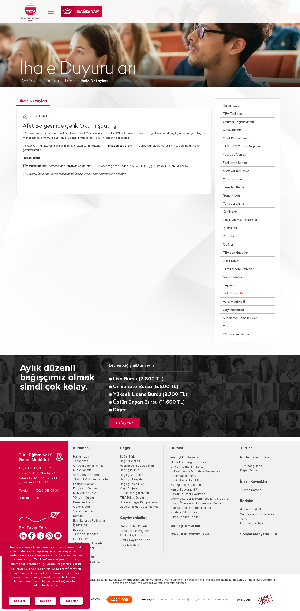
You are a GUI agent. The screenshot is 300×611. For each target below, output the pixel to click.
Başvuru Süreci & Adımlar (188, 494)
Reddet (45, 601)
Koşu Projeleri (129, 488)
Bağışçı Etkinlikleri (132, 484)
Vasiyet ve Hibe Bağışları (137, 465)
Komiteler (230, 211)
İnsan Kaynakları (254, 481)
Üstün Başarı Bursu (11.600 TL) (149, 402)
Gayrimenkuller (233, 310)
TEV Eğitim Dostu (132, 497)
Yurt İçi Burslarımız (184, 457)
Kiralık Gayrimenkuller (135, 540)
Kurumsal (52, 81)
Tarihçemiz (80, 461)
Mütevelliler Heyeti (236, 171)
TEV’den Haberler (235, 252)
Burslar (177, 448)
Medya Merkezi (234, 277)
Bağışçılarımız (129, 470)
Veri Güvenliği (180, 599)
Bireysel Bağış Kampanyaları (139, 502)
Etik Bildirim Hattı (251, 523)
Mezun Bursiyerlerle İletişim (191, 533)
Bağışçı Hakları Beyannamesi (139, 506)
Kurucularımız (232, 130)
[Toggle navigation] (51, 12)
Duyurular (229, 285)
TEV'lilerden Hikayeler (238, 269)
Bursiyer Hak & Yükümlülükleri (191, 508)
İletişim (246, 501)
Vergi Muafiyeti (234, 301)
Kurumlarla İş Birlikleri (134, 493)
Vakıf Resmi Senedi (236, 138)
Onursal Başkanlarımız (239, 122)
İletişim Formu (29, 497)
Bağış (125, 448)
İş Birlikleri (230, 228)
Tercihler (72, 601)
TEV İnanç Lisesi (251, 466)
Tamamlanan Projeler (134, 531)
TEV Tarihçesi (233, 113)
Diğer (119, 410)
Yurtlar (227, 326)
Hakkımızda (231, 105)
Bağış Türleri (128, 456)
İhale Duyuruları (233, 293)
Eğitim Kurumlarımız (237, 334)
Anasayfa (147, 599)
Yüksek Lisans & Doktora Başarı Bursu (196, 471)
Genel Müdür (232, 195)
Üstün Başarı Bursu (183, 475)
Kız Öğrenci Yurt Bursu (186, 485)
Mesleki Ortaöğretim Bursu (189, 462)
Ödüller (228, 244)
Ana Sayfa (30, 81)
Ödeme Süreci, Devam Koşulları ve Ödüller (200, 498)
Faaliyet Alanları (234, 154)
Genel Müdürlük (251, 509)
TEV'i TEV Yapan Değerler (91, 479)
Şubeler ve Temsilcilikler (240, 318)
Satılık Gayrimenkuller (135, 535)
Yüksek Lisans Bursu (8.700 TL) (150, 394)
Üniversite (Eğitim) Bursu (187, 466)
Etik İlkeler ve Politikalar (240, 220)
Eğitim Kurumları (254, 457)
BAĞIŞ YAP (124, 423)
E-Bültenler (231, 261)
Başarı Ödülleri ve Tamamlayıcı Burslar (197, 503)
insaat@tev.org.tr (120, 146)
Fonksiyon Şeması (235, 162)
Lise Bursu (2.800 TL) (138, 379)
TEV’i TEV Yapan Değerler (241, 146)
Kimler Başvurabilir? (184, 489)
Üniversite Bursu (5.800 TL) (145, 386)
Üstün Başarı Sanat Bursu (188, 480)
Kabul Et (19, 601)
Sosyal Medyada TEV (258, 534)
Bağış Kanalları (130, 461)
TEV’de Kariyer (250, 490)
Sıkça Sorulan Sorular (185, 517)
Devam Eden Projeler (134, 526)
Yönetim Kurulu (233, 179)
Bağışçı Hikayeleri (132, 479)
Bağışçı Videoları (131, 475)
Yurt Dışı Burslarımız (186, 526)
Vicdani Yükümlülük (184, 512)
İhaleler (70, 81)
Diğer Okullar (249, 470)
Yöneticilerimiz (233, 203)
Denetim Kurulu (234, 187)
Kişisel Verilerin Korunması (211, 599)
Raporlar (229, 236)
